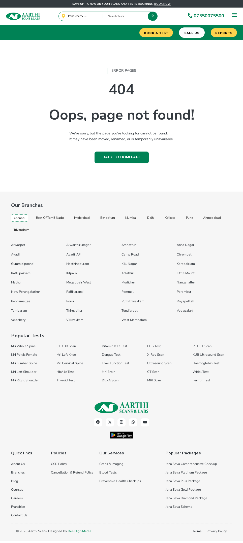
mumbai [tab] (141, 218)
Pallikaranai (74, 294)
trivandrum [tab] (53, 232)
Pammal (128, 294)
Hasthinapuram (77, 266)
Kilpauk (71, 275)
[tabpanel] (121, 284)
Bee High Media (79, 533)
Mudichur (128, 285)
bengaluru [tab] (116, 218)
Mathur (16, 285)
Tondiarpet (130, 313)
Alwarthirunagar (78, 247)
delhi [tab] (163, 218)
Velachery (18, 322)
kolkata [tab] (183, 218)
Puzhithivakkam (133, 304)
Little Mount (186, 275)
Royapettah (185, 304)
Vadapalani (185, 313)
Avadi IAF (73, 257)
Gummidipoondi (22, 266)
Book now (162, 4)
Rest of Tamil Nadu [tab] (54, 218)
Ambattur (129, 247)
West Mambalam (134, 322)
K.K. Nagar (129, 266)
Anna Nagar (185, 247)
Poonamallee (20, 304)
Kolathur (128, 275)
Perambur (184, 294)
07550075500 (205, 16)
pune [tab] (204, 218)
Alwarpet (18, 247)
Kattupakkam (21, 275)
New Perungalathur (25, 294)
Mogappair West (78, 285)
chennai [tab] (20, 219)
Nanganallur (186, 285)
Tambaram (19, 313)
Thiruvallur (74, 313)
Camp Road (130, 257)
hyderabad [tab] (89, 218)
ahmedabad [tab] (23, 232)
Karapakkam (186, 266)
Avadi (15, 257)
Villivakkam (74, 322)
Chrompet (184, 257)
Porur (70, 304)
